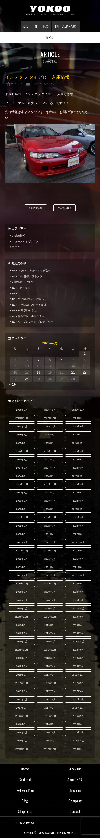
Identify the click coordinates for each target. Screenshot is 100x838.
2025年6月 (78, 426)
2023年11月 (21, 484)
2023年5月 (21, 501)
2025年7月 (50, 426)
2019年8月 (21, 625)
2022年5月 (21, 534)
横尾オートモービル (50, 10)
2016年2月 (21, 740)
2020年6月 (78, 591)
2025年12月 (78, 410)
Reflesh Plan (25, 790)
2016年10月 (50, 716)
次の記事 (64, 208)
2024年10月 (50, 451)
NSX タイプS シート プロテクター (32, 321)
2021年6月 (78, 559)
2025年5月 (21, 434)
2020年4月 (50, 600)
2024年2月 (21, 476)
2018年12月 (78, 641)
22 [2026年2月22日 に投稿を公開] (84, 372)
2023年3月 (78, 501)
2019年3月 (78, 633)
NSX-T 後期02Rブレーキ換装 (29, 304)
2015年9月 (78, 749)
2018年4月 (50, 666)
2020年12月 (78, 575)
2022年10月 (50, 517)
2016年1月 (50, 740)
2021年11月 (21, 550)
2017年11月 (21, 683)
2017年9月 (78, 683)
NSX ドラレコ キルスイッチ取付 (31, 270)
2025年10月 (50, 418)
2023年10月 (50, 484)
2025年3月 (78, 434)
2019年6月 (78, 625)
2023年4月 (50, 501)
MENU (50, 37)
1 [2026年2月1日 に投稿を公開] (85, 353)
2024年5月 (21, 468)
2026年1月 (50, 410)
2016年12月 (78, 707)
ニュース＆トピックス (42, 83)
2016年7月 (50, 724)
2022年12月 (78, 509)
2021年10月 (50, 550)
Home (25, 769)
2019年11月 (21, 616)
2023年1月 (50, 509)
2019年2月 (21, 641)
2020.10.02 (16, 83)
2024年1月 (50, 476)
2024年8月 (21, 459)
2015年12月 (78, 740)
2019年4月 (50, 633)
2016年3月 (78, 732)
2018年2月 (21, 674)
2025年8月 (21, 426)
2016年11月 (21, 716)
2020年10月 (50, 583)
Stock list (75, 769)
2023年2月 (21, 509)
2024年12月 (78, 443)
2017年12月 (78, 674)
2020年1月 (50, 608)
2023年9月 (78, 484)
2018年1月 (50, 674)
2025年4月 (50, 434)
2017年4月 (50, 699)
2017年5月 (21, 699)
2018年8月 (21, 658)
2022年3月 (78, 534)
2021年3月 (78, 567)
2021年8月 (21, 559)
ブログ (57, 83)
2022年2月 (21, 542)
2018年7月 (50, 658)
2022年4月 (50, 534)
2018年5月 (21, 666)
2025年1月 (50, 443)
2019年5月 (21, 633)
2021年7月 (50, 559)
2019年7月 (50, 625)
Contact (75, 811)
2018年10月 (50, 649)
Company (75, 800)
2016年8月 (21, 724)
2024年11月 (21, 451)
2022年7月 (50, 526)
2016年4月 (50, 732)
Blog (25, 800)
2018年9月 (78, 649)
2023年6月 (78, 492)
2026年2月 (21, 410)
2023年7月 (50, 492)
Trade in (75, 790)
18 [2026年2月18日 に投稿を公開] (38, 372)
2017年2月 (21, 707)
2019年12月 (78, 608)
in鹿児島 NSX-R (22, 281)
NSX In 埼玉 (21, 287)
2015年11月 (21, 749)
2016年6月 (78, 724)
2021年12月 (78, 542)
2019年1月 (50, 641)
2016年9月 (78, 716)
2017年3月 (78, 699)
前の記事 (36, 208)
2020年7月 (50, 591)
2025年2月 (21, 443)
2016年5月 (21, 732)
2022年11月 (21, 517)
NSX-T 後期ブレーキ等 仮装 (29, 299)
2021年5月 (21, 567)
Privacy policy (24, 822)
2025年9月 (78, 418)
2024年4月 (50, 468)
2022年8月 (21, 526)
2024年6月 (78, 459)
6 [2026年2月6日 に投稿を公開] (61, 360)
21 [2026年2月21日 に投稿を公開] (73, 372)
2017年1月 (50, 707)
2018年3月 (78, 666)
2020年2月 (21, 608)
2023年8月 (21, 492)
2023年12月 (78, 476)
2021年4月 (50, 567)
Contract (25, 779)
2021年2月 (21, 575)
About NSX (74, 779)
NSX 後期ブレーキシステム (28, 316)
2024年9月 (78, 451)
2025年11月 (21, 418)
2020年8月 (21, 591)
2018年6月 (78, 658)
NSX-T (16, 293)
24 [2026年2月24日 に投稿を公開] (27, 379)
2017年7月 (50, 691)
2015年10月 (50, 749)
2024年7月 (50, 459)
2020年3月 (78, 600)
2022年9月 (78, 517)
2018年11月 (21, 649)
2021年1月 (50, 575)
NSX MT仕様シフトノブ (27, 276)
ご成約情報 (18, 235)
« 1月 (13, 384)
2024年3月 (78, 468)
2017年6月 (78, 691)
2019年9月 (78, 616)
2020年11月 (21, 583)
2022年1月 (50, 542)
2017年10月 (50, 683)
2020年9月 (78, 583)
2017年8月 (21, 691)
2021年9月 (78, 550)
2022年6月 (78, 526)
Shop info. (25, 811)
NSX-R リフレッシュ (24, 310)
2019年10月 (50, 616)
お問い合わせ (26, 26)
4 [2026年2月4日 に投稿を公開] (38, 360)
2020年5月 (21, 600)
